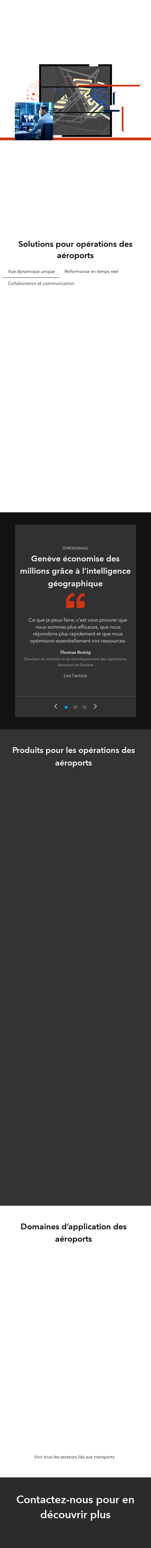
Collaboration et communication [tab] (41, 283)
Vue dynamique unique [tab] (31, 271)
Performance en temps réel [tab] (91, 271)
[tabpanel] (75, 392)
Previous (56, 706)
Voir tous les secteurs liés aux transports (74, 1457)
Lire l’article (75, 675)
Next (95, 706)
